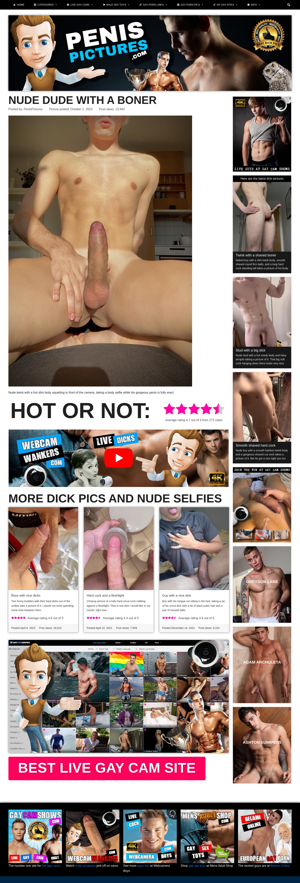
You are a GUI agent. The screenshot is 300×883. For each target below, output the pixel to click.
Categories (47, 5)
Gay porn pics (192, 5)
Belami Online (280, 865)
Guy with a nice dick (176, 595)
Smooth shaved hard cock (256, 445)
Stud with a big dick (250, 350)
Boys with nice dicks (25, 595)
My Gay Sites (227, 5)
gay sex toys (197, 865)
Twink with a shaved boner (256, 255)
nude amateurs (85, 865)
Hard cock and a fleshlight (105, 595)
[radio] (169, 409)
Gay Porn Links (155, 5)
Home (20, 4)
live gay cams (51, 865)
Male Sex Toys (118, 5)
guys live (143, 865)
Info (255, 5)
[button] (289, 5)
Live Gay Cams (81, 5)
